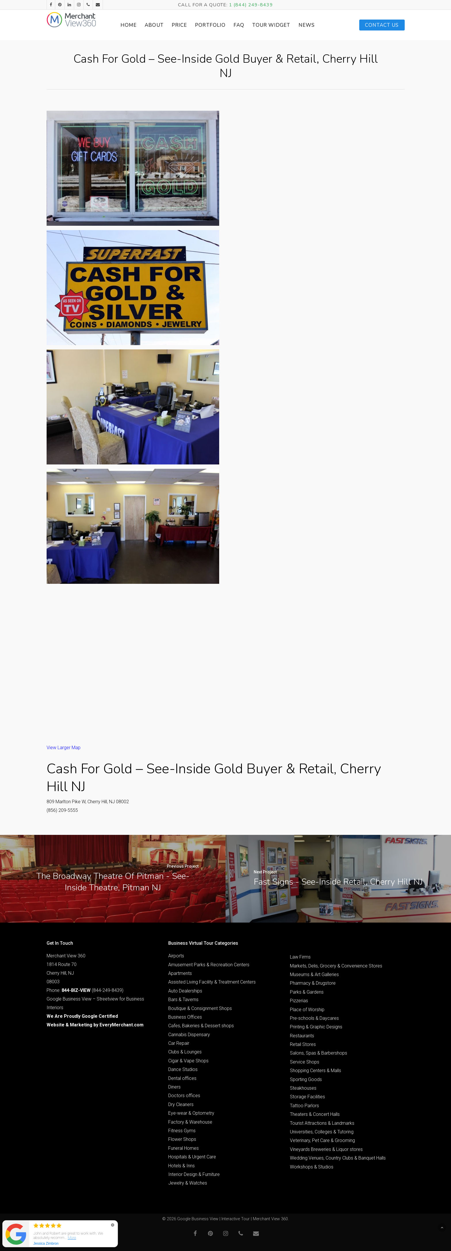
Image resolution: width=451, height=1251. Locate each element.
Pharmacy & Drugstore (313, 983)
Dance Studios (183, 1069)
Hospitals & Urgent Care (192, 1157)
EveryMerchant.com (122, 1025)
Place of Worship (307, 1009)
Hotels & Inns (181, 1165)
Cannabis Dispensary (189, 1034)
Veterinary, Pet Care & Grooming (322, 1140)
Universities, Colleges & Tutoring (321, 1132)
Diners (174, 1087)
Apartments (180, 973)
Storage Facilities (307, 1096)
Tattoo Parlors (304, 1105)
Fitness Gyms (182, 1130)
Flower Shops (182, 1139)
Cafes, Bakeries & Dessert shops (201, 1025)
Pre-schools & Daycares (314, 1018)
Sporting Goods (306, 1079)
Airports (176, 956)
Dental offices (182, 1078)
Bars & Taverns (183, 999)
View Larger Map (64, 747)
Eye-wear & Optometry (191, 1113)
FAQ (247, 25)
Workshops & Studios (311, 1167)
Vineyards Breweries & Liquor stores (326, 1149)
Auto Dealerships (185, 991)
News (314, 25)
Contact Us (382, 25)
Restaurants (302, 1035)
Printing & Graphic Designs (316, 1027)
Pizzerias (299, 1000)
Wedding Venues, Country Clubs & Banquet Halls (338, 1158)
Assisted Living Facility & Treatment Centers (212, 982)
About (162, 25)
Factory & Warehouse (190, 1122)
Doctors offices (184, 1095)
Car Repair (178, 1043)
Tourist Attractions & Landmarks (322, 1123)
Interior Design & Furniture (194, 1174)
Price (187, 25)
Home (136, 25)
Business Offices (185, 1017)
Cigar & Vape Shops (188, 1060)
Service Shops (304, 1062)
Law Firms (300, 957)
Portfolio (218, 25)
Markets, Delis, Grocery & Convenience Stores (336, 966)
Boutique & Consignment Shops (200, 1008)
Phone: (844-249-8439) (85, 990)
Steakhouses (303, 1088)
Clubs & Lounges (185, 1052)
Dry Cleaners (181, 1104)
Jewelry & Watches (187, 1183)
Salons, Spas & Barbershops (318, 1053)
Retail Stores (303, 1044)
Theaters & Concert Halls (315, 1114)
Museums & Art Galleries (314, 974)
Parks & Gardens (307, 992)
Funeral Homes (183, 1148)
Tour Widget (279, 25)
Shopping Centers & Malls (315, 1070)
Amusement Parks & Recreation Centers (208, 964)
